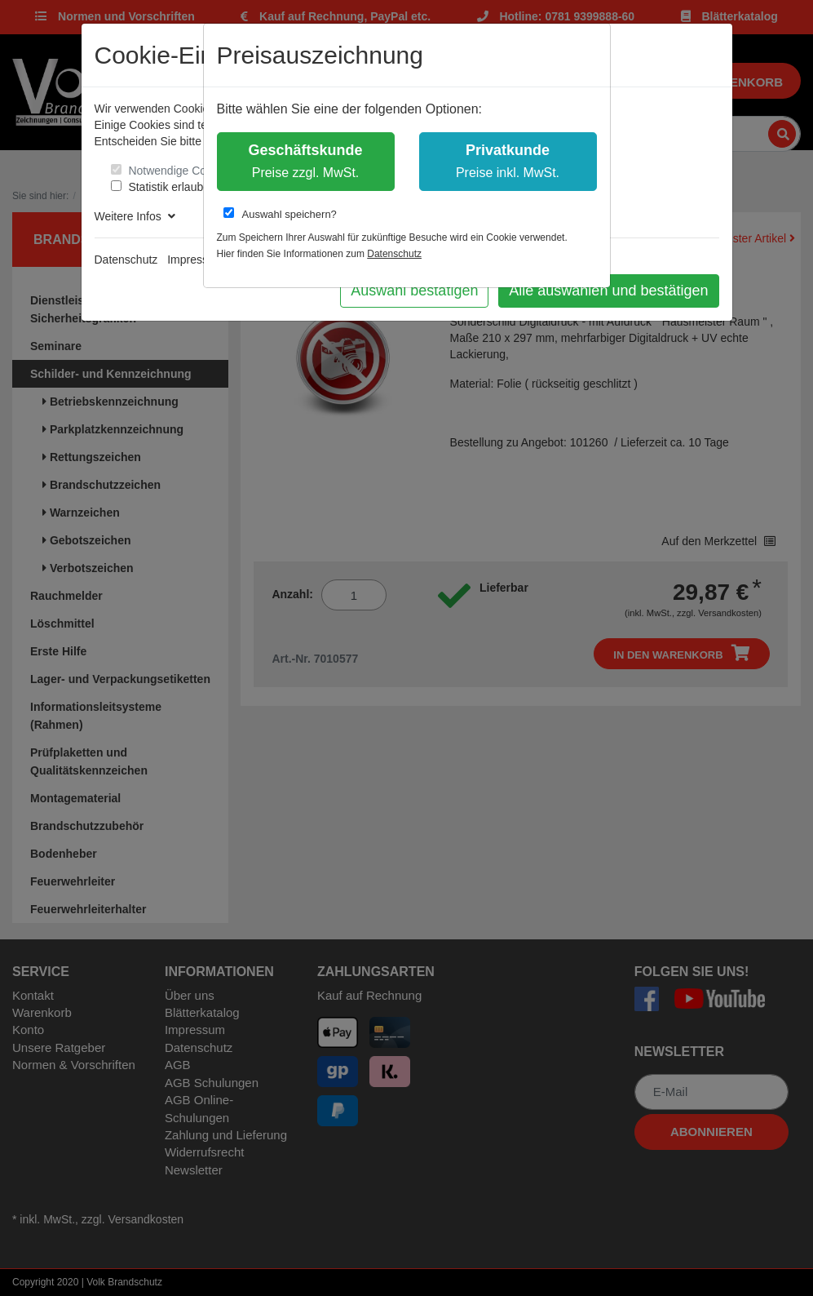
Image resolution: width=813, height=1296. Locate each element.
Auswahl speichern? (280, 213)
